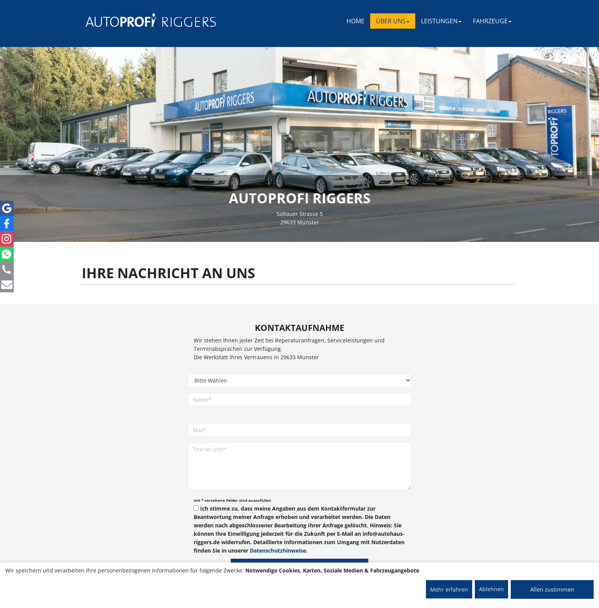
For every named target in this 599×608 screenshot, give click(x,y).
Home (355, 21)
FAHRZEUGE (492, 21)
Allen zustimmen (552, 589)
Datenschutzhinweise (278, 550)
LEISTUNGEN (441, 21)
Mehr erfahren (449, 589)
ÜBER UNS (393, 21)
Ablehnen (491, 589)
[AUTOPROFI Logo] (116, 20)
